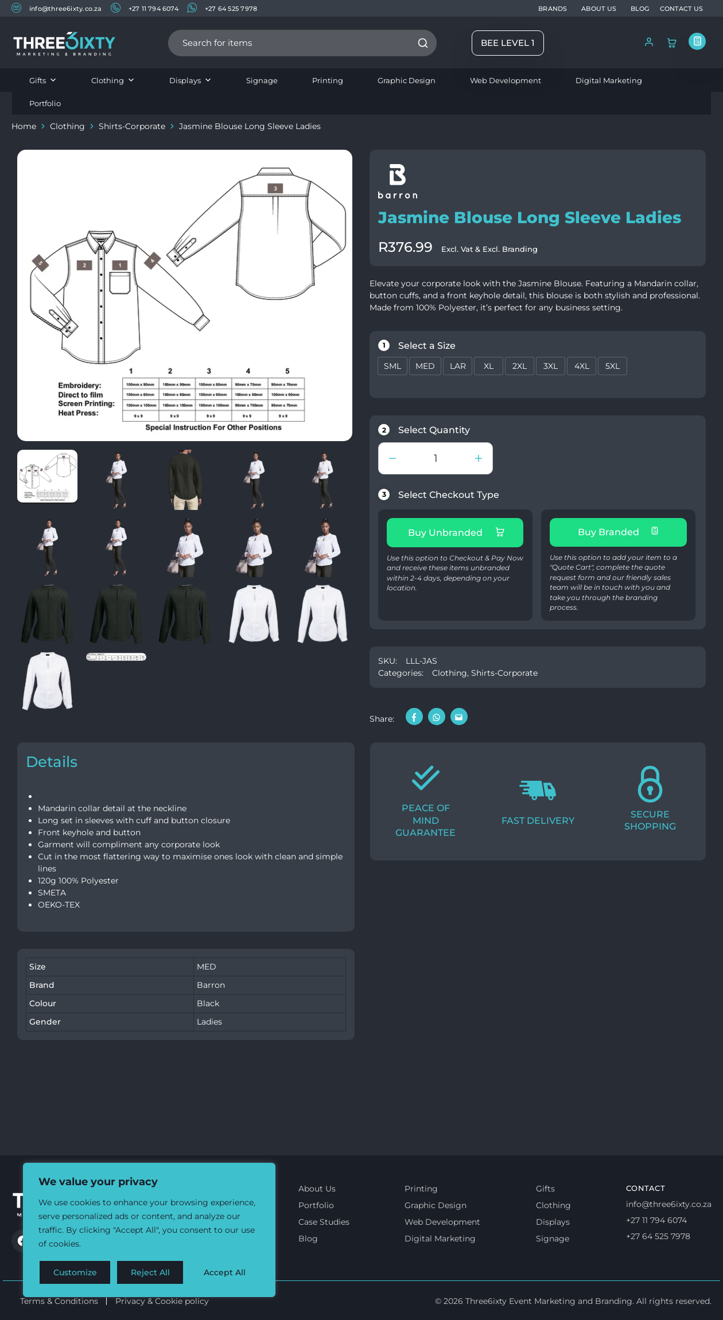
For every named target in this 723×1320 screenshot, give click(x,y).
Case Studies (323, 1222)
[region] (149, 1230)
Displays (190, 80)
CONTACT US (681, 9)
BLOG (640, 9)
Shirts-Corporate (132, 126)
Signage (262, 80)
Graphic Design (407, 80)
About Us (317, 1188)
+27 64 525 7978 (222, 8)
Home (23, 126)
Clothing (113, 80)
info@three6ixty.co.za (56, 8)
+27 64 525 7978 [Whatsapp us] (658, 1236)
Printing (327, 80)
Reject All (150, 1272)
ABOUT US (598, 9)
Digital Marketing (609, 80)
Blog (308, 1238)
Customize (75, 1272)
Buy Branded (618, 532)
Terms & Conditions (59, 1301)
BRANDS (552, 9)
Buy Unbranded (456, 532)
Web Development (505, 80)
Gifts (43, 80)
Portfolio (45, 103)
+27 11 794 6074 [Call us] (656, 1220)
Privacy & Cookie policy (162, 1301)
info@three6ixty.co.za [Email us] (669, 1204)
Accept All (225, 1272)
